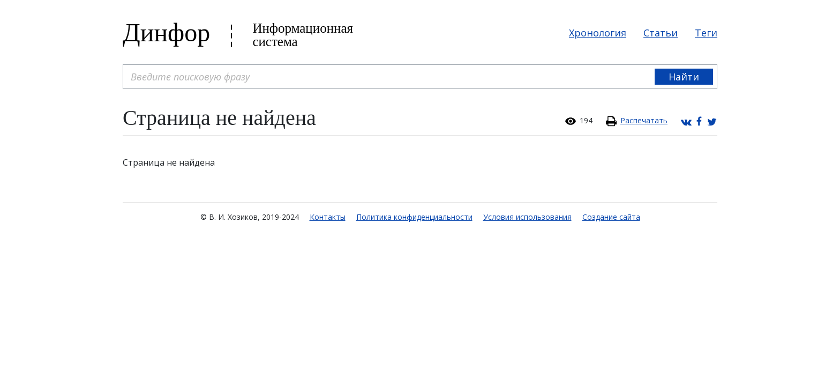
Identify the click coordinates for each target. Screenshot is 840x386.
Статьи (660, 32)
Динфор (166, 32)
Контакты (328, 217)
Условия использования (527, 217)
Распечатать (644, 120)
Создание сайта (611, 217)
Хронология (597, 32)
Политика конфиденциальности (414, 217)
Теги (706, 32)
